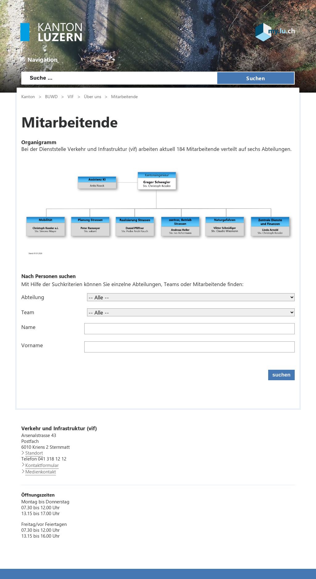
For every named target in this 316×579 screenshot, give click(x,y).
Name (28, 326)
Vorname (32, 345)
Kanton (28, 96)
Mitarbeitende (124, 96)
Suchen (255, 78)
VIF (71, 96)
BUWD (51, 96)
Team (27, 312)
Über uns (92, 96)
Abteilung (32, 297)
